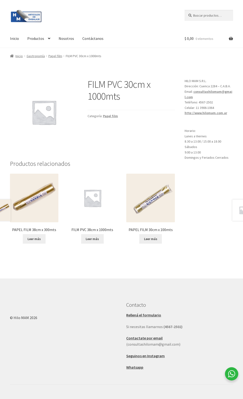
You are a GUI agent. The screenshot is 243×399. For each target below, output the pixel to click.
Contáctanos (92, 38)
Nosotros (66, 38)
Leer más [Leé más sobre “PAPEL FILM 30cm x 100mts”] (150, 239)
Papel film (55, 56)
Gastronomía (36, 56)
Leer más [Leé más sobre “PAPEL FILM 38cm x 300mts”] (34, 239)
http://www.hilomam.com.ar (206, 113)
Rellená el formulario (143, 315)
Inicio (14, 38)
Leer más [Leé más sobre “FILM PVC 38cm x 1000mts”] (92, 239)
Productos (35, 38)
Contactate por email (144, 338)
